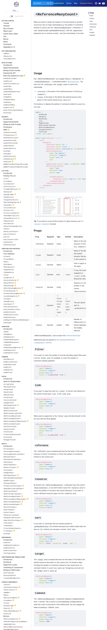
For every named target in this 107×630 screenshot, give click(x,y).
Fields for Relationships (11, 381)
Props (91, 16)
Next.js (5, 39)
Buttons (6, 616)
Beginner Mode (16, 16)
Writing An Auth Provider (12, 124)
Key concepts (8, 28)
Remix (5, 42)
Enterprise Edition (86, 3)
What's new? (7, 31)
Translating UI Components (13, 567)
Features (6, 26)
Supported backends (10, 68)
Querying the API (9, 73)
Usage (91, 13)
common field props (73, 335)
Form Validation (9, 254)
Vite (4, 36)
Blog (75, 3)
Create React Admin (10, 34)
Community (7, 44)
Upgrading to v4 (9, 47)
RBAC (6, 130)
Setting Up (7, 562)
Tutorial (6, 23)
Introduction (7, 65)
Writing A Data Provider (11, 70)
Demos (68, 3)
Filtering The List (9, 176)
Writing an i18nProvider (11, 570)
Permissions (7, 127)
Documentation (58, 3)
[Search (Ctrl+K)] (43, 3)
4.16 (15, 11)
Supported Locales (10, 565)
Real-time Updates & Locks (14, 76)
